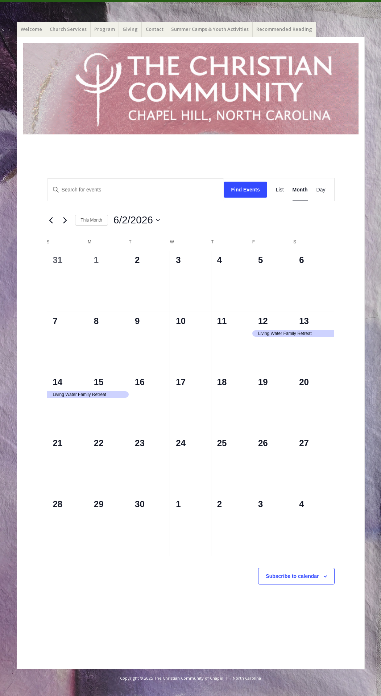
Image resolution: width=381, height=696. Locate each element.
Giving (130, 29)
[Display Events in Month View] (300, 189)
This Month (91, 220)
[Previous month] (51, 220)
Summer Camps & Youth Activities (210, 29)
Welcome (31, 29)
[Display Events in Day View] (321, 189)
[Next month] (65, 220)
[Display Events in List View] (280, 189)
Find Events (245, 190)
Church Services (68, 29)
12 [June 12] (263, 321)
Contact (154, 29)
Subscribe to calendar (292, 576)
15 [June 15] (99, 382)
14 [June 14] (58, 382)
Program (104, 29)
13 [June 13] (304, 321)
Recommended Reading (284, 29)
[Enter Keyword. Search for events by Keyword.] (135, 189)
